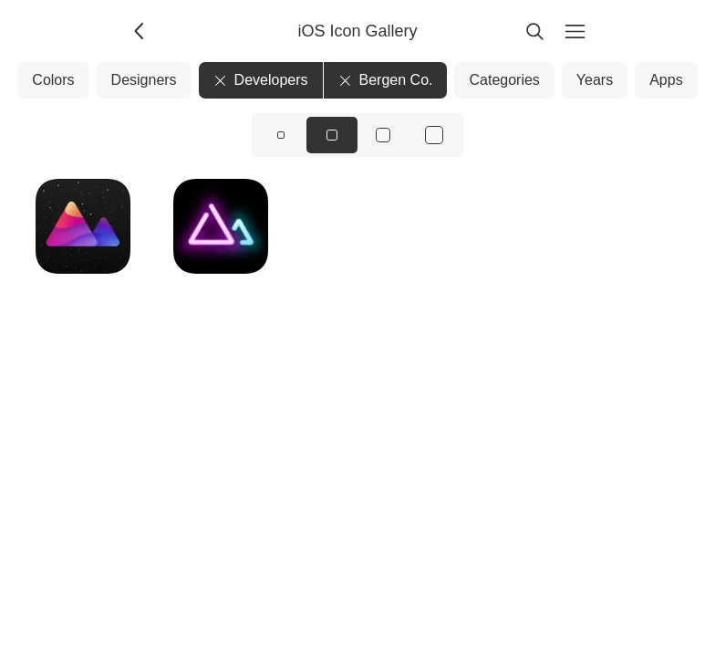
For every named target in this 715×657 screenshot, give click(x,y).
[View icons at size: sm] (280, 135)
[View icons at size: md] (332, 135)
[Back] (140, 31)
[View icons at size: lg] (383, 135)
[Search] (534, 31)
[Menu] (574, 31)
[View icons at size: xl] (434, 135)
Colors (53, 80)
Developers (260, 80)
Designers (144, 80)
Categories (504, 80)
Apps (665, 80)
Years (594, 80)
